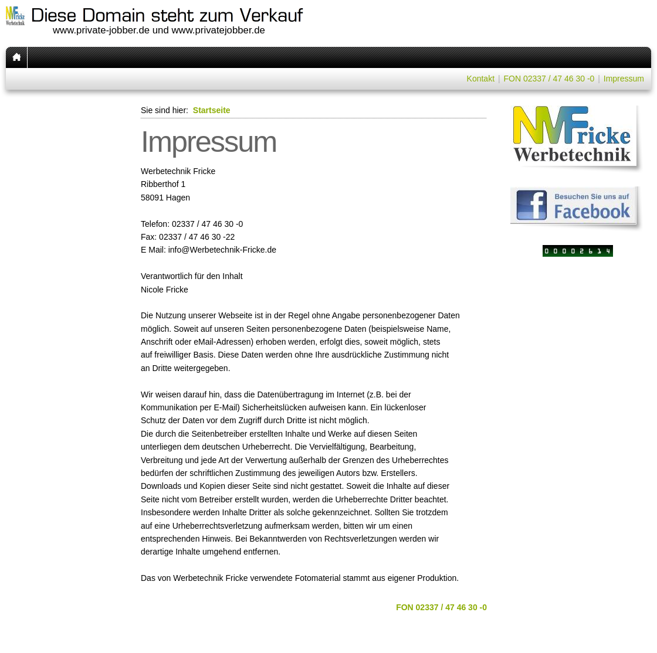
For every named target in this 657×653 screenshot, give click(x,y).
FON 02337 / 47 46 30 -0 (548, 78)
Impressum (624, 78)
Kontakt (481, 78)
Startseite (212, 110)
